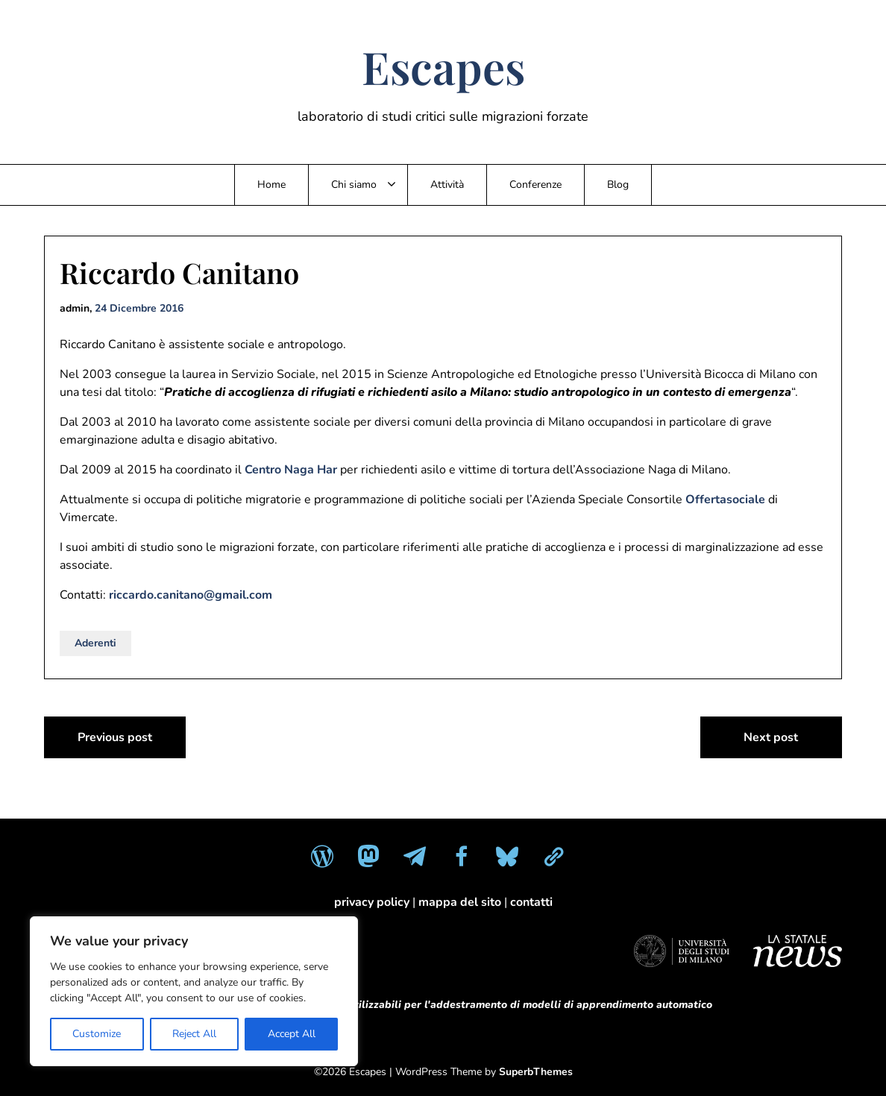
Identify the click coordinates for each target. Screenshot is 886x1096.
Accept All (291, 1034)
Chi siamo (354, 184)
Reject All (194, 1034)
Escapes (443, 66)
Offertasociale (725, 499)
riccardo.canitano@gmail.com (190, 595)
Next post (771, 737)
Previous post (115, 737)
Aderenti (95, 643)
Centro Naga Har (291, 470)
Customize (96, 1034)
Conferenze (535, 184)
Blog (618, 184)
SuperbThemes (536, 1072)
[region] (194, 991)
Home (271, 184)
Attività (447, 184)
